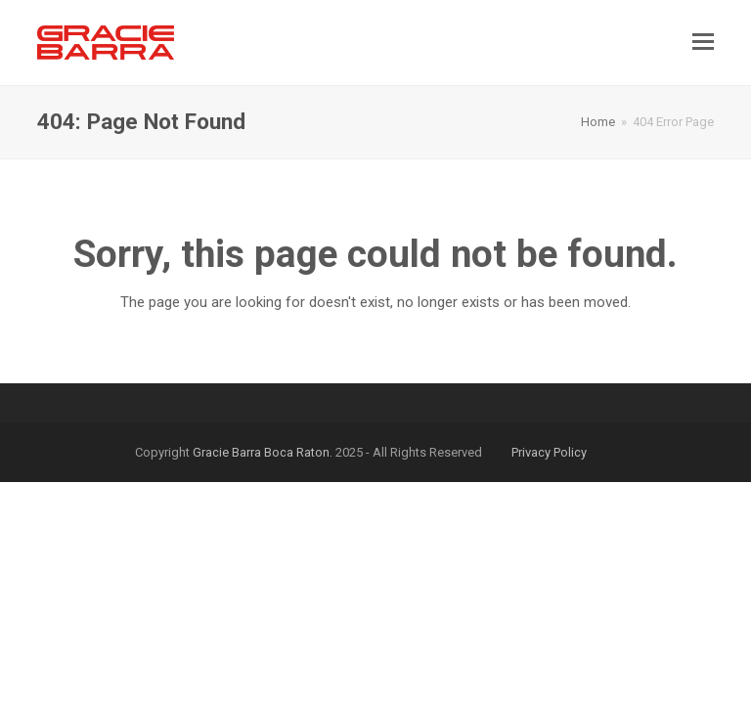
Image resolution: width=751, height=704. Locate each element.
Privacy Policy (549, 452)
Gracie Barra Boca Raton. (262, 452)
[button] (703, 42)
